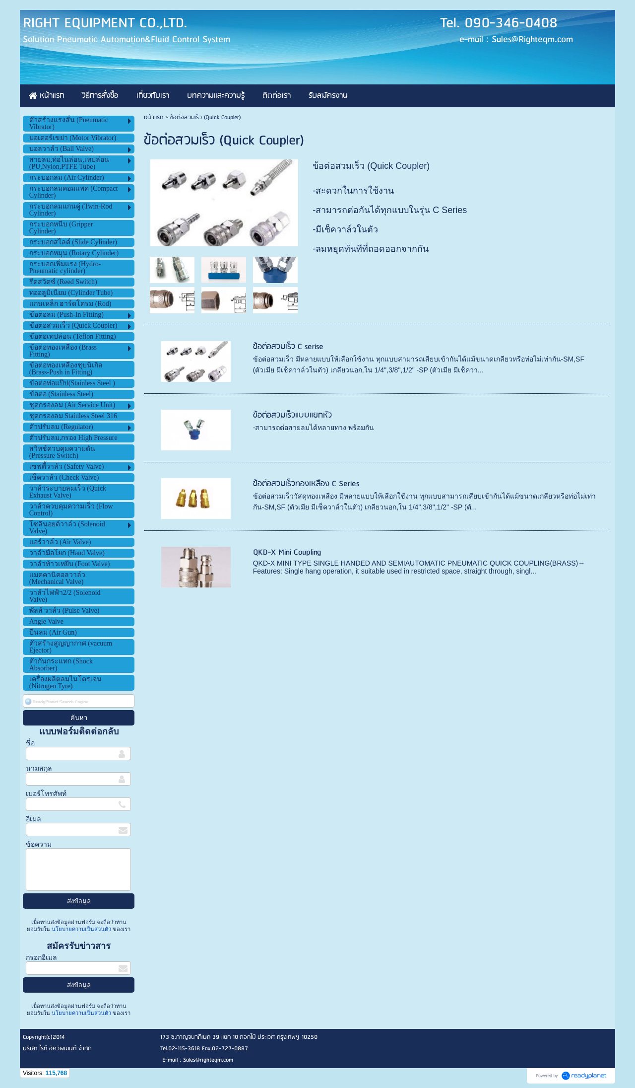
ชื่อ (30, 743)
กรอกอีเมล (41, 957)
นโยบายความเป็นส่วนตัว (81, 929)
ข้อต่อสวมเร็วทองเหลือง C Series (306, 484)
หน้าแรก (153, 117)
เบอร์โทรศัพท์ (46, 794)
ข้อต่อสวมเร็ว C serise (288, 347)
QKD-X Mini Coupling (287, 552)
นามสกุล (39, 768)
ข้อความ (39, 844)
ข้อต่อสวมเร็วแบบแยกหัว (292, 415)
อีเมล (33, 819)
